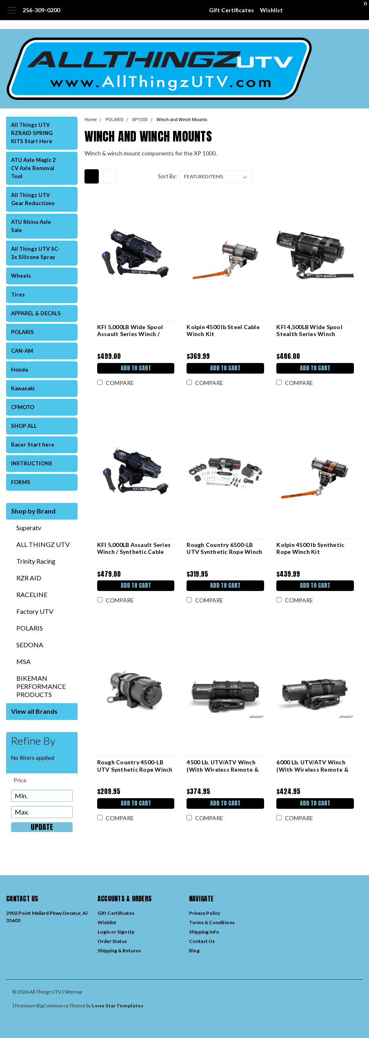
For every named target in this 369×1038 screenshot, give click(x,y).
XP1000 (140, 119)
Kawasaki (23, 388)
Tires (18, 294)
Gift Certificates (231, 10)
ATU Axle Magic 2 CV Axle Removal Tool (33, 168)
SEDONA (29, 644)
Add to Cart (135, 368)
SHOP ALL (24, 426)
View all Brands (34, 711)
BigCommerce (52, 1006)
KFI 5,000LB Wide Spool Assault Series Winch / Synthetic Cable (129, 330)
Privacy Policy (204, 913)
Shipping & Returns (119, 950)
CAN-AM (22, 350)
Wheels (21, 275)
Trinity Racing (36, 561)
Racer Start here (32, 444)
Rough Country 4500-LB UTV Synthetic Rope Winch (134, 766)
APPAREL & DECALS (36, 313)
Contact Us (202, 941)
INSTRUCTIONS (31, 463)
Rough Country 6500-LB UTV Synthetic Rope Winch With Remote (224, 548)
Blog (194, 950)
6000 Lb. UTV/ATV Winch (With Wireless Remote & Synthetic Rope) (312, 766)
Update (42, 827)
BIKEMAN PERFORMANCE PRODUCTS (41, 686)
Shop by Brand (33, 511)
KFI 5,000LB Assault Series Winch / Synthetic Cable (133, 548)
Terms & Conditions (212, 922)
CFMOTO (22, 407)
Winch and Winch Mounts (181, 119)
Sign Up (125, 932)
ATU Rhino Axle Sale (31, 226)
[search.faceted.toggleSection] (24, 780)
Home (90, 119)
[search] (315, 10)
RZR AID (28, 578)
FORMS (20, 482)
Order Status (112, 941)
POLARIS (22, 332)
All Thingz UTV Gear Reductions (33, 199)
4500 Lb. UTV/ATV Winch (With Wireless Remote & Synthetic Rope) (223, 766)
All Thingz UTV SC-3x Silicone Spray (35, 253)
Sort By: (167, 176)
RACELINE (31, 594)
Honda (19, 369)
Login (104, 932)
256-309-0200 (41, 10)
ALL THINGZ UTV (43, 544)
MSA (23, 661)
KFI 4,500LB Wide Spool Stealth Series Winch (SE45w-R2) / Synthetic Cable (309, 330)
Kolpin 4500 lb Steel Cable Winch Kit (223, 330)
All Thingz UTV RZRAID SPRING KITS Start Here (32, 133)
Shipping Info (204, 932)
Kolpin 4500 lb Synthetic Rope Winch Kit (310, 548)
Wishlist (271, 10)
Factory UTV (34, 611)
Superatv (28, 527)
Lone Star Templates (117, 1006)
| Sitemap (72, 992)
